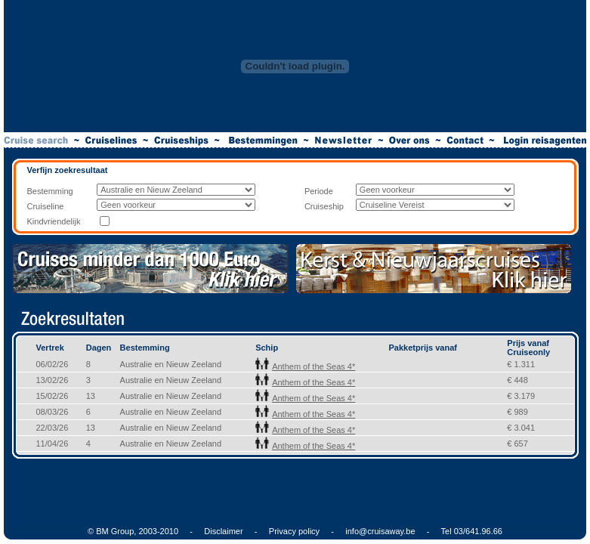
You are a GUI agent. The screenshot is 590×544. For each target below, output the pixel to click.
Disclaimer (223, 531)
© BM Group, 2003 (122, 531)
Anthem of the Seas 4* (305, 366)
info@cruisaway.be (380, 531)
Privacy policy (294, 531)
